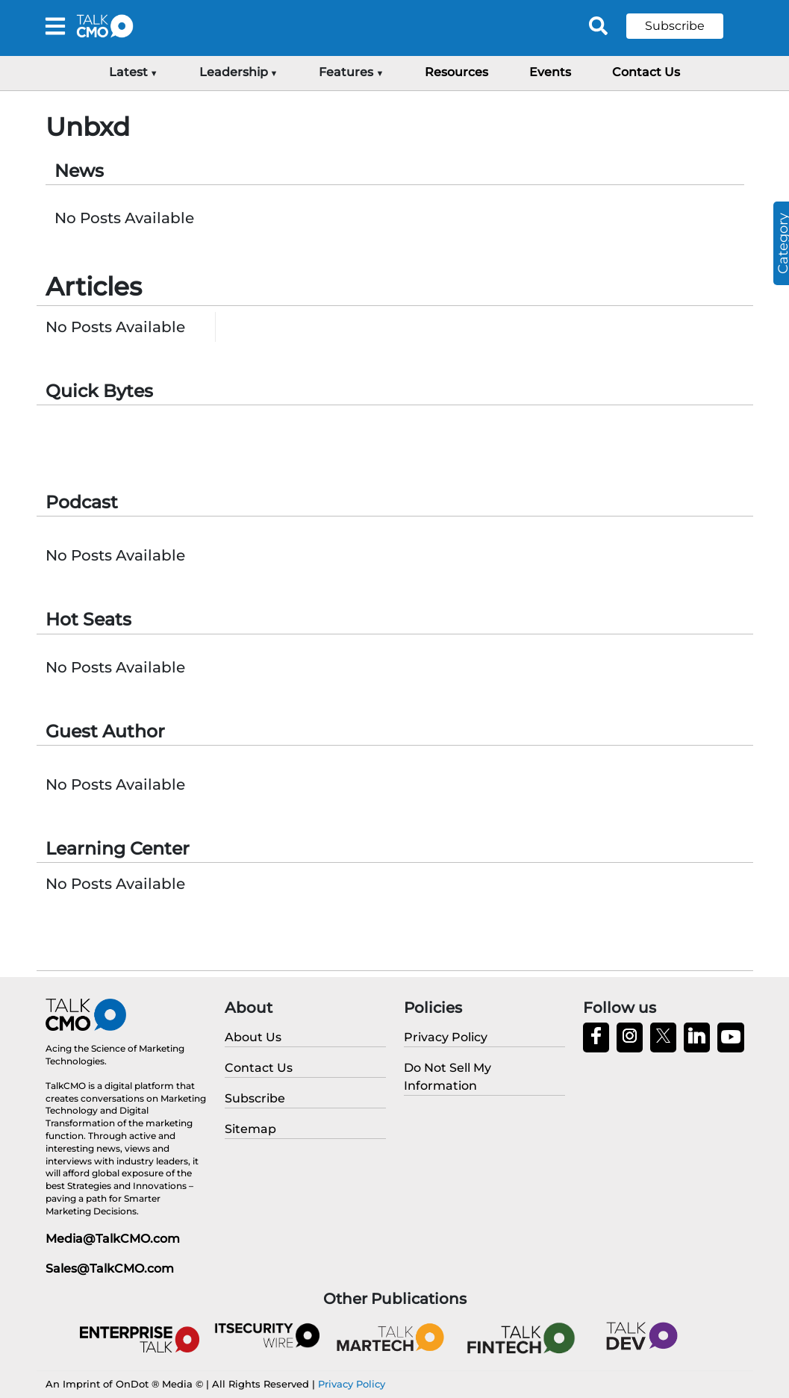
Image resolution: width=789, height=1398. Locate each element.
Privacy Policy (351, 1384)
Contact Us (646, 72)
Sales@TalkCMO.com (110, 1268)
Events (550, 72)
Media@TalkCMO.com (113, 1239)
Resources (456, 72)
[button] (686, 26)
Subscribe (675, 26)
